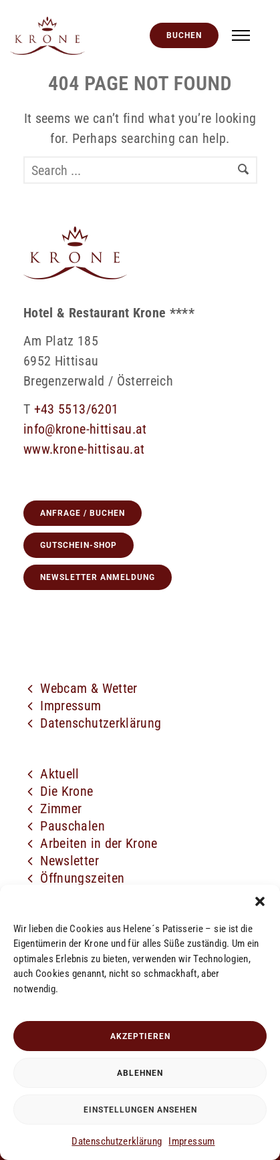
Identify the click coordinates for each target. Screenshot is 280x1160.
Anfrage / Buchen (82, 513)
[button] (260, 901)
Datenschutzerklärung (117, 1141)
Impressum (191, 1141)
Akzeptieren (140, 1036)
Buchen (184, 35)
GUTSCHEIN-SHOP (78, 545)
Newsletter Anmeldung (97, 577)
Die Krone (66, 791)
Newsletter (69, 861)
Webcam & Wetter (88, 688)
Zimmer (61, 809)
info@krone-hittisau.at (85, 429)
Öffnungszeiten (82, 878)
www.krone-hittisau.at (83, 449)
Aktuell (59, 774)
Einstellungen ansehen (140, 1110)
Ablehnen (140, 1073)
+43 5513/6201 (76, 409)
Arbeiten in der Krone (98, 843)
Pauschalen (72, 826)
